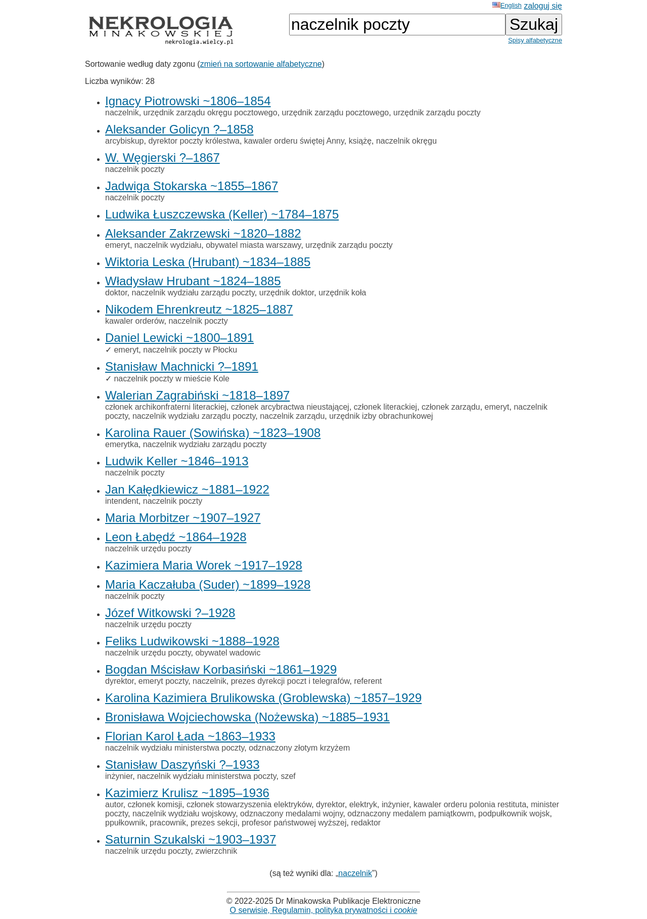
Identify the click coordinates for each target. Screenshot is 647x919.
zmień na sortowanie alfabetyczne (261, 64)
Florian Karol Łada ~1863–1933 (190, 736)
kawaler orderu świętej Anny (294, 141)
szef (288, 776)
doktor (116, 292)
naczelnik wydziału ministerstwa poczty (174, 747)
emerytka (121, 444)
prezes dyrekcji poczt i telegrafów (290, 681)
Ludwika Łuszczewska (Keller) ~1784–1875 (222, 214)
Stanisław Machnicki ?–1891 (181, 366)
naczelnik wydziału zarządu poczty (192, 292)
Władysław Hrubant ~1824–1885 (193, 281)
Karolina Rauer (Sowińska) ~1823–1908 (212, 433)
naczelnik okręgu (406, 141)
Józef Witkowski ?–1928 (170, 613)
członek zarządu (451, 407)
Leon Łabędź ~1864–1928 (176, 537)
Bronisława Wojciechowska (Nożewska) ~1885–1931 (247, 717)
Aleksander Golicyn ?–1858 (179, 129)
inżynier (118, 776)
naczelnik (122, 112)
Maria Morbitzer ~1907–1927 (183, 517)
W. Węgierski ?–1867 (162, 157)
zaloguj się (543, 6)
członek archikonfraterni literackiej (165, 407)
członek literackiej (385, 407)
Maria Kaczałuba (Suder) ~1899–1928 (207, 584)
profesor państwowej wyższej (294, 822)
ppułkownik (125, 822)
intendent (121, 501)
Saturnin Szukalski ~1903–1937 (190, 839)
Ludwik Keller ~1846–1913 (177, 461)
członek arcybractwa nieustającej (290, 407)
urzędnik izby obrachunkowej (381, 416)
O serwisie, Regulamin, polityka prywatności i (324, 910)
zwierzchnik (216, 851)
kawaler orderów (134, 321)
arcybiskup (124, 141)
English (507, 5)
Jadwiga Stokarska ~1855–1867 (191, 186)
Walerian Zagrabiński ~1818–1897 (197, 395)
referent (368, 681)
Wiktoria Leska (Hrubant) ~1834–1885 (207, 262)
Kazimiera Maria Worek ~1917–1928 (203, 565)
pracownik (168, 822)
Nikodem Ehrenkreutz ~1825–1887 (199, 309)
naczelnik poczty (134, 169)
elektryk (363, 804)
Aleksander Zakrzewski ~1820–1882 (203, 233)
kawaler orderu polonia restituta (469, 804)
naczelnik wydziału (168, 245)
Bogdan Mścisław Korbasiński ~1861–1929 (221, 669)
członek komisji (154, 804)
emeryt (117, 245)
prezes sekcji (214, 822)
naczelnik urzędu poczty (148, 548)
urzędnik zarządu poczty (437, 112)
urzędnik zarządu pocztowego (335, 112)
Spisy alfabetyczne (535, 40)
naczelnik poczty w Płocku (190, 349)
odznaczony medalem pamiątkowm (410, 813)
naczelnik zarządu (292, 416)
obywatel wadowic (227, 652)
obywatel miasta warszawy (253, 245)
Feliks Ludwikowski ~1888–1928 (192, 641)
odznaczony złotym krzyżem (299, 747)
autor (114, 804)
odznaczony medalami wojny (291, 813)
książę (360, 141)
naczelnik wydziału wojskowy (184, 813)
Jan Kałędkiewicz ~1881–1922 (187, 489)
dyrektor (119, 681)
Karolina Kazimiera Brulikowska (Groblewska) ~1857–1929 (263, 698)
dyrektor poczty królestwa (194, 141)
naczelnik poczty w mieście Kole (171, 378)
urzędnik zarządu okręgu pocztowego (211, 112)
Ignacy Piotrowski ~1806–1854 (188, 101)
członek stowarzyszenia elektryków (249, 804)
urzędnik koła (342, 292)
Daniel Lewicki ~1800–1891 (179, 337)
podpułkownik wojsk (513, 813)
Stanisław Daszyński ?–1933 (182, 764)
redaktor (366, 822)
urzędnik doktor (286, 292)
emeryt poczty (163, 681)
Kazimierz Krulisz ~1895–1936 (187, 793)
